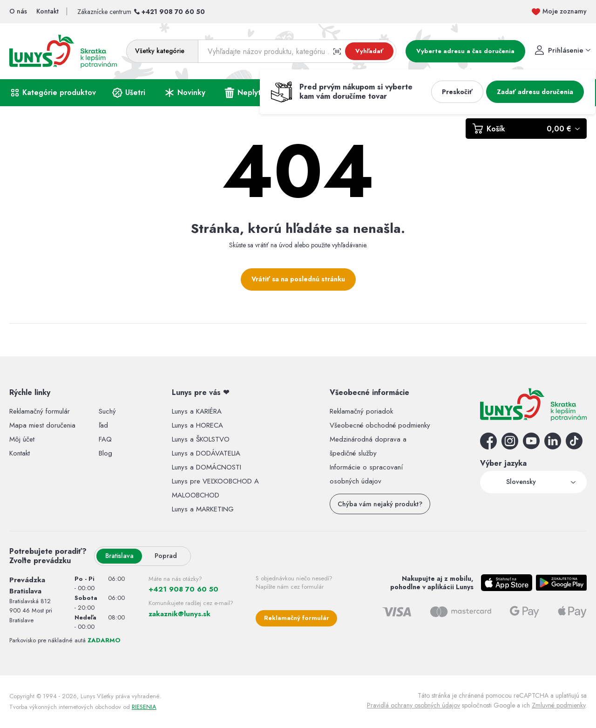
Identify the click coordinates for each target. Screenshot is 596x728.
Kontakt (19, 453)
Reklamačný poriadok (361, 411)
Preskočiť (457, 91)
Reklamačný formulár (39, 411)
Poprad (166, 555)
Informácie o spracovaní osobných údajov (366, 474)
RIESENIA (144, 706)
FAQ (105, 439)
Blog (105, 453)
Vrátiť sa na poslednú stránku (298, 279)
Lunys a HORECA (197, 425)
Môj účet (21, 439)
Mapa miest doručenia (42, 425)
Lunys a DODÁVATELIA (206, 453)
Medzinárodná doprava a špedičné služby (368, 446)
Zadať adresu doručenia (535, 91)
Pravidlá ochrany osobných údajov (413, 705)
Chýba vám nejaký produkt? (380, 504)
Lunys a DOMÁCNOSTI (206, 467)
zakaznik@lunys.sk (179, 614)
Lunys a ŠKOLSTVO (201, 439)
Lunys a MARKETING (203, 509)
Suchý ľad (107, 418)
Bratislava (119, 555)
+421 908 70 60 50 (173, 11)
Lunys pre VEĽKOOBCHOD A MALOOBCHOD (215, 488)
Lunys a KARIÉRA (197, 411)
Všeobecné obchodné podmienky (380, 425)
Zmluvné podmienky (558, 705)
